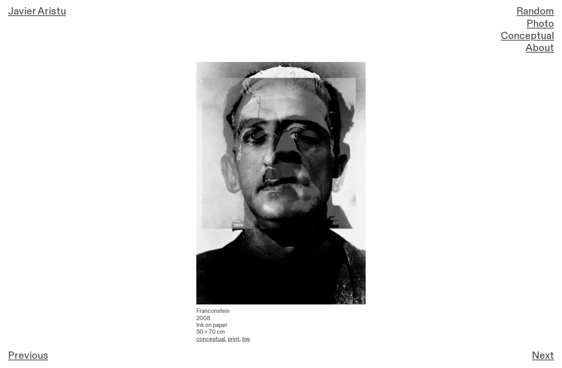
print (233, 339)
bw (246, 339)
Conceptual (527, 36)
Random (535, 11)
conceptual (210, 339)
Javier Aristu (37, 11)
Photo (540, 24)
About (540, 48)
